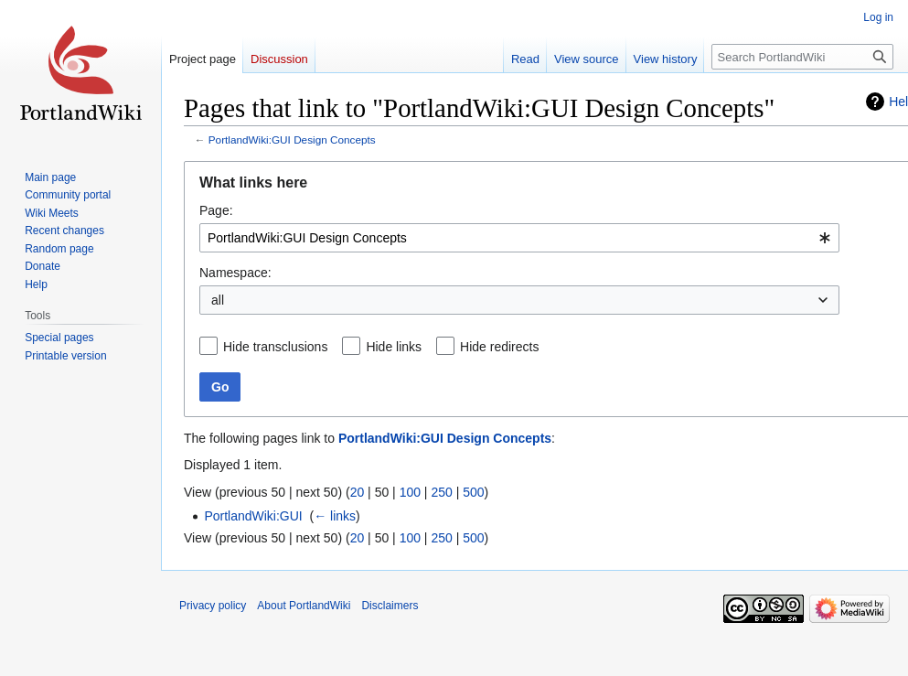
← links (335, 516)
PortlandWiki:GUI (253, 516)
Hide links (394, 346)
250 (441, 492)
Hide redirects (499, 346)
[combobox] (519, 237)
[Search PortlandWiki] (802, 57)
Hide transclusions (275, 346)
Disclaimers (389, 605)
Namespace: (235, 272)
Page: (216, 210)
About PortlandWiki (303, 605)
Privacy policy (212, 605)
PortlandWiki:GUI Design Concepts (292, 139)
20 (357, 492)
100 (410, 492)
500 (473, 492)
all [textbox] (217, 300)
